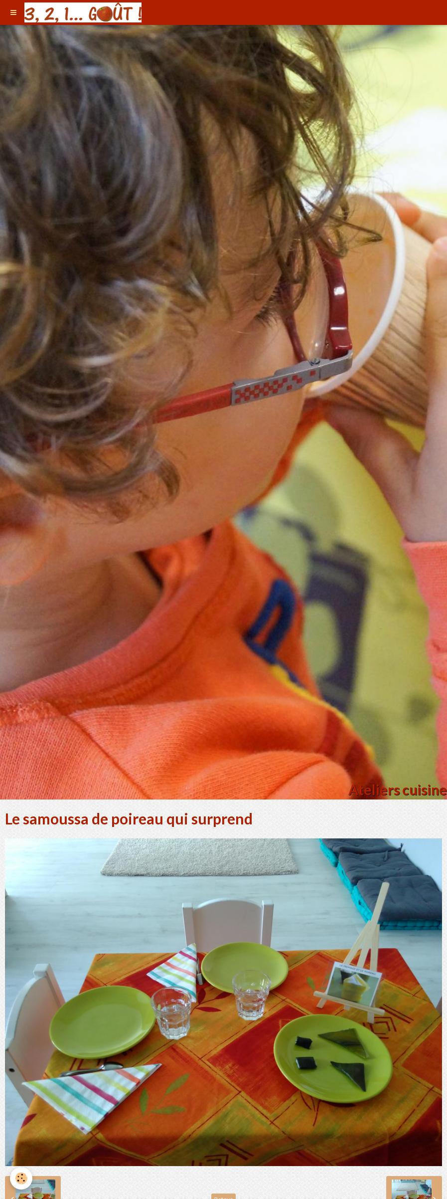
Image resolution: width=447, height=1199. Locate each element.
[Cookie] (21, 1178)
